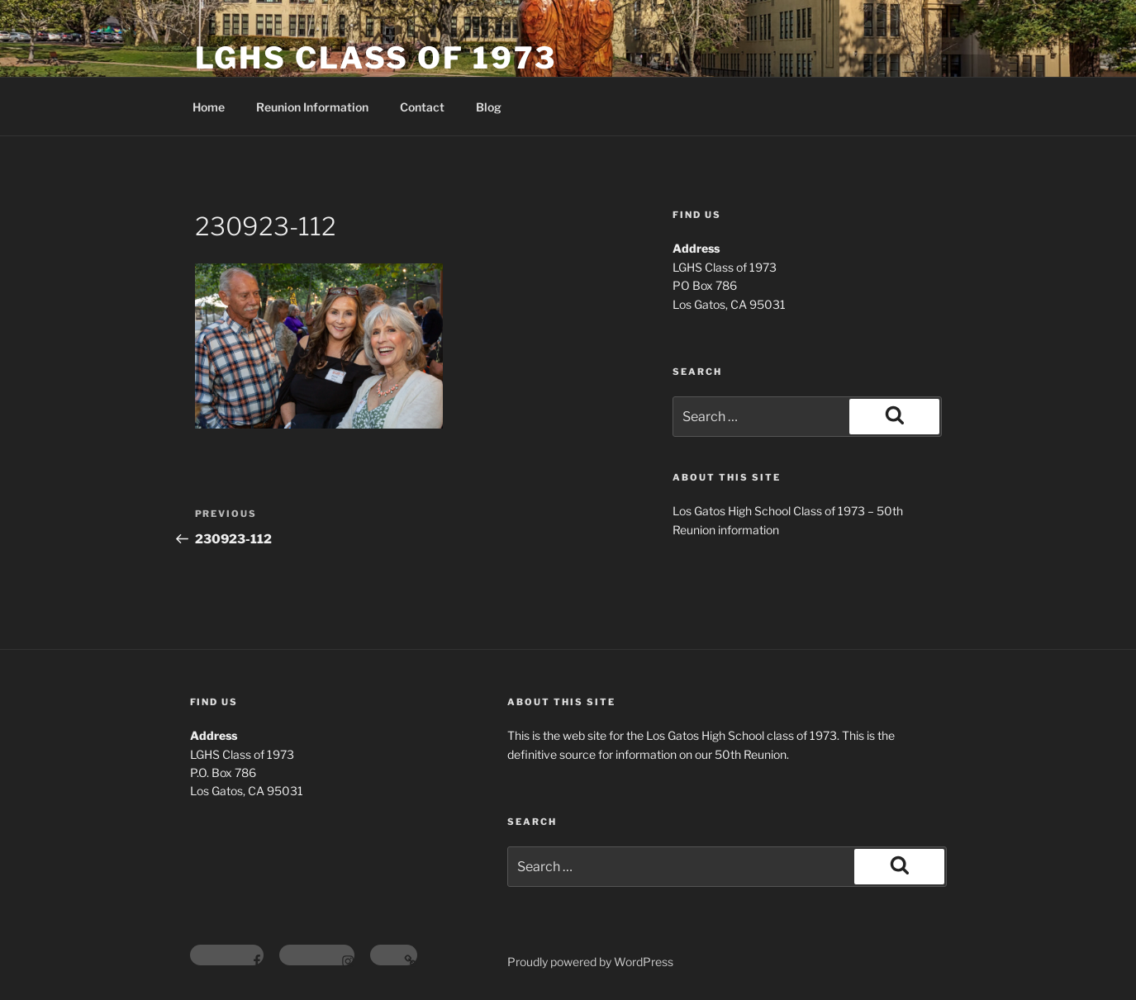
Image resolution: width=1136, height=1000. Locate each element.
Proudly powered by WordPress (590, 962)
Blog (488, 107)
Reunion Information (312, 107)
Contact (422, 107)
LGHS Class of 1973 (376, 58)
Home (209, 107)
